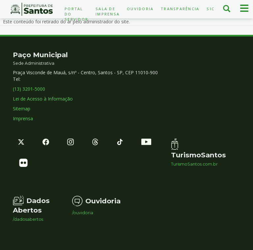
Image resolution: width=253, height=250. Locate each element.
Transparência (180, 8)
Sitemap (21, 108)
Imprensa (23, 118)
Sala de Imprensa (108, 11)
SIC (210, 8)
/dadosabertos (28, 219)
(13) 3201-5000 (29, 89)
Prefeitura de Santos (31, 9)
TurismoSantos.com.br (194, 164)
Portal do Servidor (76, 14)
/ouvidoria (82, 213)
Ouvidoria (140, 8)
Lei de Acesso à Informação (43, 99)
